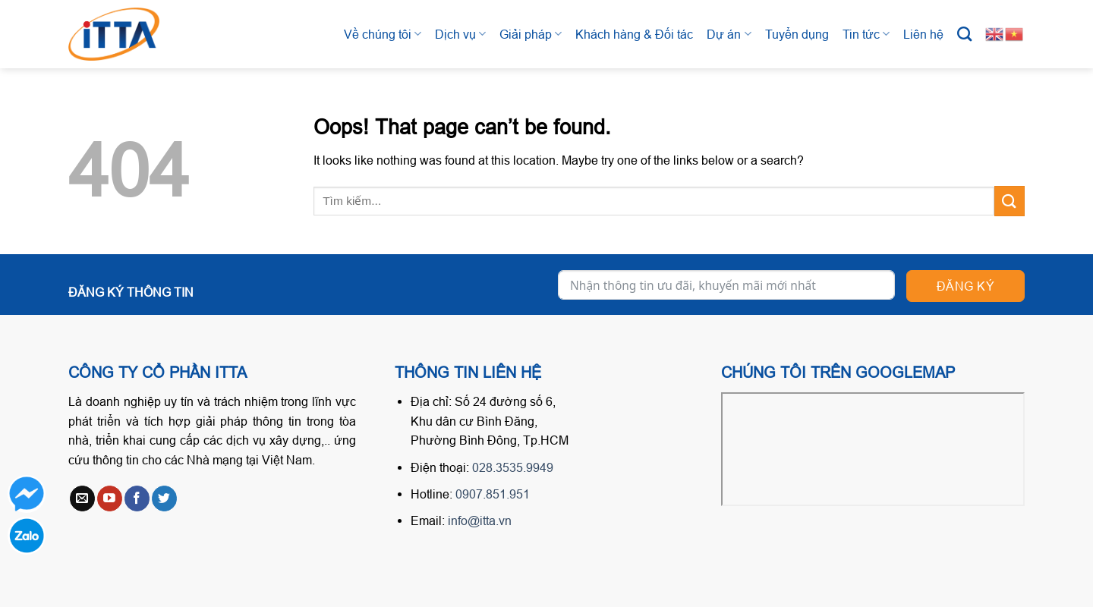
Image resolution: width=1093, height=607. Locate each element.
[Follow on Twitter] (164, 498)
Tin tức (866, 34)
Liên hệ (923, 34)
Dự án (729, 34)
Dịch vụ (460, 34)
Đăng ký (965, 286)
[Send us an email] (82, 498)
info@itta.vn (480, 520)
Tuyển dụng (797, 34)
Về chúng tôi (382, 34)
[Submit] (1009, 200)
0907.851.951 (492, 494)
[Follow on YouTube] (109, 498)
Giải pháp (530, 34)
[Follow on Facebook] (137, 498)
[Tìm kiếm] (964, 33)
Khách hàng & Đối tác (634, 34)
